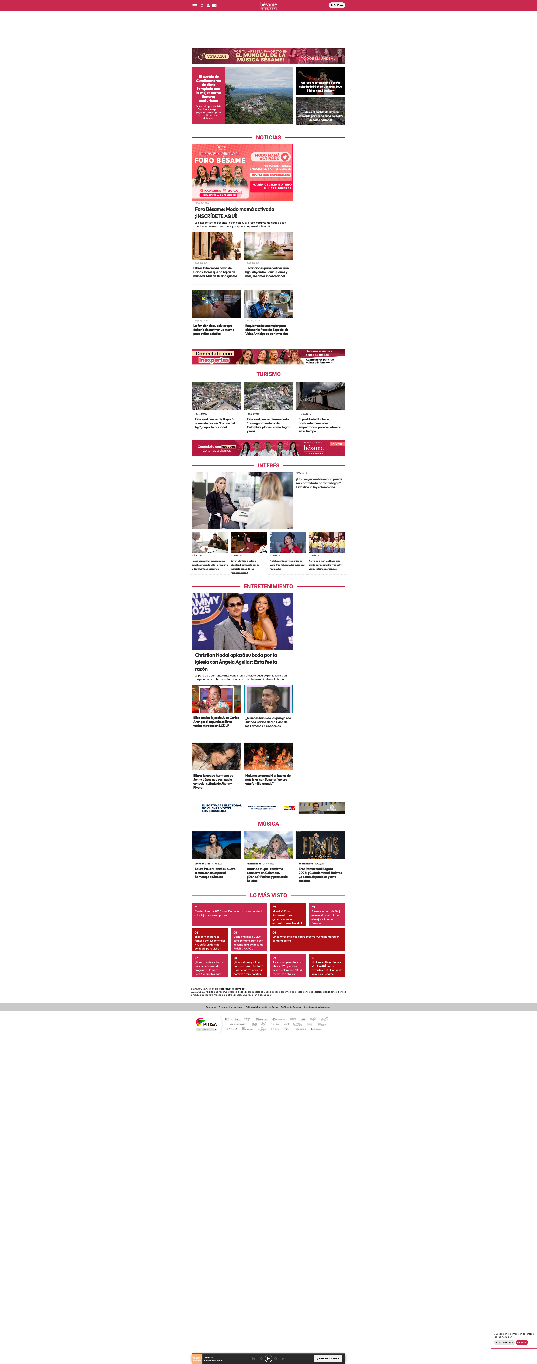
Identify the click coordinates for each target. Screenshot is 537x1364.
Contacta (211, 1179)
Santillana (262, 1192)
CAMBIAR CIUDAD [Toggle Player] (328, 1359)
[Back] (253, 1358)
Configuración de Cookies (317, 1179)
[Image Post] (216, 246)
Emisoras (223, 1179)
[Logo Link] (268, 6)
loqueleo (301, 1201)
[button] (195, 5)
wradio (263, 1196)
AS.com (301, 1192)
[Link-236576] (320, 1017)
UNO (255, 1196)
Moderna (247, 1201)
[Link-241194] (216, 568)
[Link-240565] (320, 568)
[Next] (283, 1358)
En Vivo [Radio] (337, 5)
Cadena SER (291, 1192)
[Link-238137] (268, 1017)
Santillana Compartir (278, 1192)
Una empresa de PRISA (206, 1194)
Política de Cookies (291, 1179)
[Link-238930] (216, 1017)
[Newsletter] (214, 5)
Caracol (323, 1192)
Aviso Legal (237, 1179)
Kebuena (320, 1196)
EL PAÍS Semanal (297, 1196)
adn (312, 1192)
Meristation (316, 1201)
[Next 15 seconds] (276, 1358)
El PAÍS (234, 1192)
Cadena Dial (287, 1196)
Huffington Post (238, 1196)
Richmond (232, 1201)
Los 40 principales (248, 1192)
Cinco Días (275, 1196)
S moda (287, 1201)
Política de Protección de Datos (262, 1179)
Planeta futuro (309, 1196)
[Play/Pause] (268, 1358)
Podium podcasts (262, 1201)
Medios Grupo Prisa (206, 1202)
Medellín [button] (209, 1357)
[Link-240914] (268, 568)
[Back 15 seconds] (261, 1358)
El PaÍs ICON (275, 1201)
